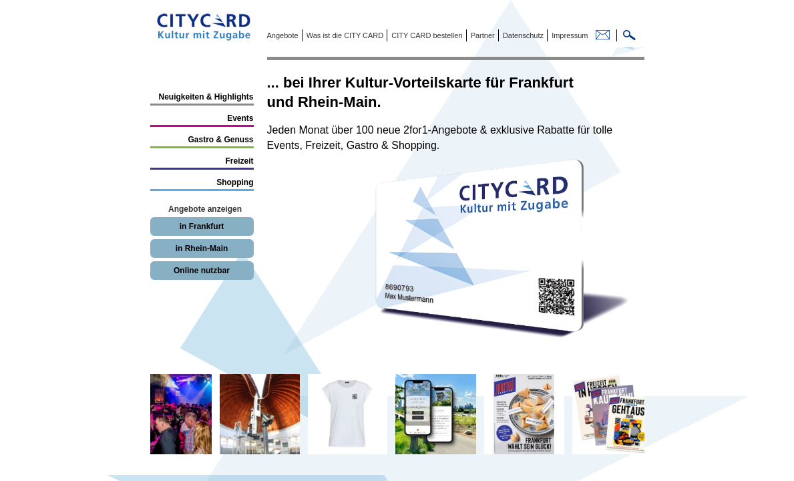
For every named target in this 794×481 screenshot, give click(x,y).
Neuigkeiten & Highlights (205, 97)
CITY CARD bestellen (425, 35)
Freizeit (239, 161)
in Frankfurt (202, 226)
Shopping (234, 182)
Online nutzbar (202, 270)
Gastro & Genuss (220, 139)
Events (240, 118)
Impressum (569, 35)
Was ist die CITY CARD (344, 35)
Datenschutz (522, 35)
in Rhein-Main (202, 248)
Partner (482, 35)
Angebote (283, 35)
